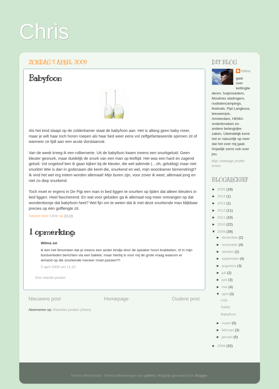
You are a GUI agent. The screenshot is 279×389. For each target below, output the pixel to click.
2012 (221, 210)
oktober (228, 252)
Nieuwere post (45, 299)
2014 (221, 196)
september (231, 259)
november (230, 245)
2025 (221, 189)
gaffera (150, 375)
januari (228, 337)
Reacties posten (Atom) (72, 310)
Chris (44, 31)
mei (225, 287)
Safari (225, 307)
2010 (221, 224)
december (230, 237)
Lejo (224, 300)
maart (227, 323)
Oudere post (186, 299)
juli (224, 273)
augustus (230, 266)
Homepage (116, 299)
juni (225, 280)
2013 (221, 203)
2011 (221, 217)
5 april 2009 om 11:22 (58, 267)
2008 (221, 346)
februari (228, 330)
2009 (221, 232)
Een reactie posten (51, 278)
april (226, 294)
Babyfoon (228, 314)
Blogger (201, 375)
